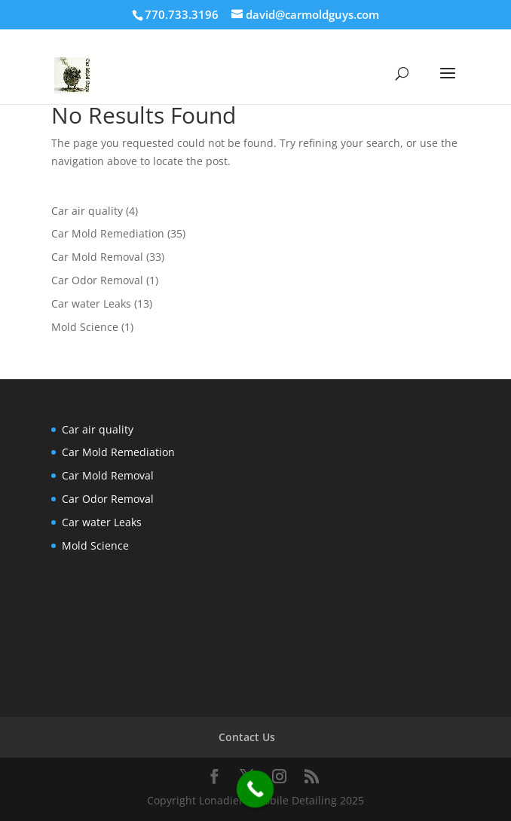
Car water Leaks (91, 303)
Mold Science (84, 327)
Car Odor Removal (97, 280)
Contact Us (247, 737)
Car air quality (87, 211)
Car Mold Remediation (107, 233)
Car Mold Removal (97, 257)
